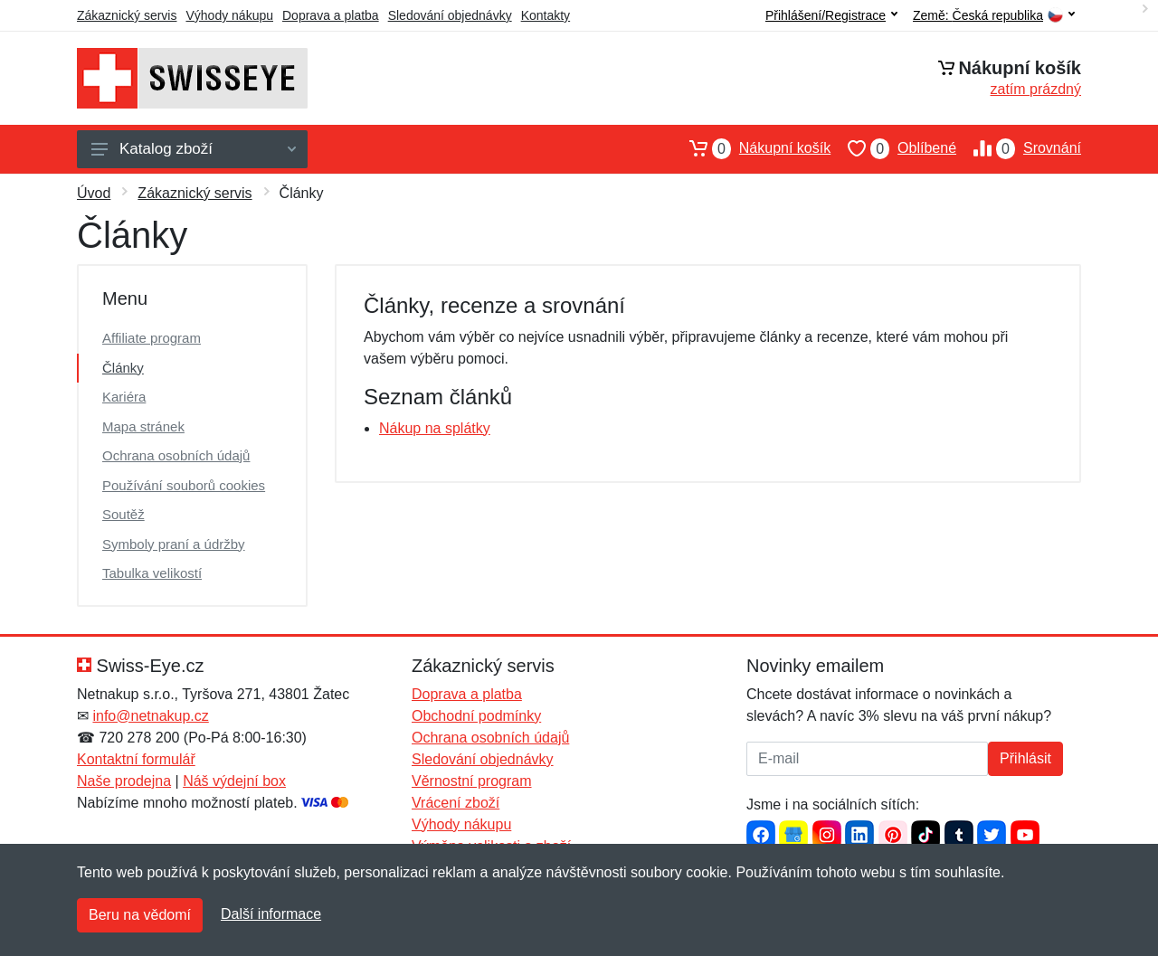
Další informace (271, 914)
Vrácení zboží (455, 802)
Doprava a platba (330, 15)
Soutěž (123, 514)
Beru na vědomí (140, 915)
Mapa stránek (143, 426)
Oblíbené (893, 148)
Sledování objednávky (450, 15)
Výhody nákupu (229, 15)
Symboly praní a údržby (173, 544)
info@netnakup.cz (150, 716)
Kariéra (124, 396)
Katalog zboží (193, 148)
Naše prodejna (124, 781)
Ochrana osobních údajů (176, 455)
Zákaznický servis (126, 15)
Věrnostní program (472, 781)
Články (123, 367)
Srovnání (1018, 148)
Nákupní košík (751, 148)
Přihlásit (1025, 758)
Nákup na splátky (434, 428)
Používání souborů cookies (183, 485)
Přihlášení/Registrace (831, 15)
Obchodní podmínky (476, 716)
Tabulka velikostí (152, 573)
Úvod (93, 193)
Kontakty (545, 15)
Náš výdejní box (234, 781)
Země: (994, 16)
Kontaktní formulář (136, 759)
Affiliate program (151, 337)
